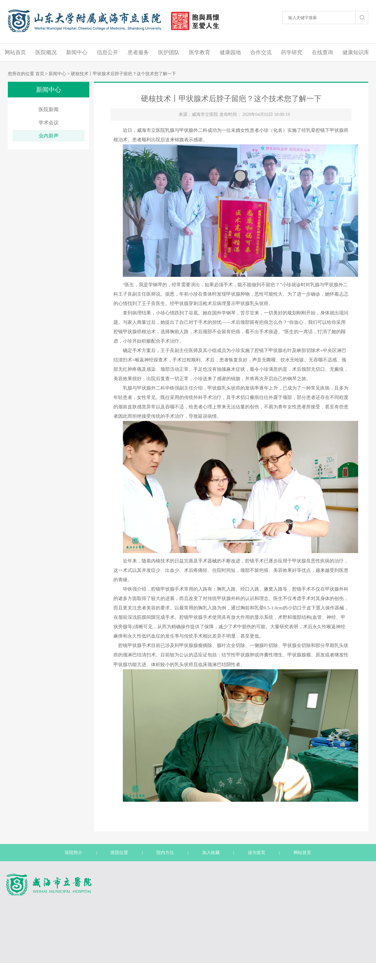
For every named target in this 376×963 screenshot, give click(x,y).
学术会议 (49, 122)
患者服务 (138, 52)
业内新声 (49, 135)
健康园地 (230, 52)
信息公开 (107, 52)
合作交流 (261, 52)
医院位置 (119, 852)
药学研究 (291, 52)
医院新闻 (49, 109)
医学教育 (199, 52)
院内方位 (165, 852)
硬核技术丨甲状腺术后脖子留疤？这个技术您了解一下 (123, 73)
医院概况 (46, 52)
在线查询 (322, 52)
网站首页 (15, 52)
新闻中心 (76, 52)
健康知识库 (355, 52)
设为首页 (256, 852)
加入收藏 (211, 852)
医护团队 (169, 52)
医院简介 (73, 852)
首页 (39, 73)
